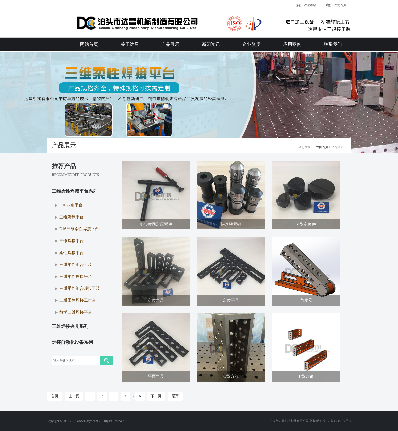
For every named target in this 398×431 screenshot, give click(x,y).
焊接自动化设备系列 (72, 342)
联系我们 (333, 44)
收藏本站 (310, 5)
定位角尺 (156, 300)
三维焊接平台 (71, 241)
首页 (54, 396)
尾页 (175, 396)
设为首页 (340, 5)
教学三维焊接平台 (75, 312)
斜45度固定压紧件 (156, 224)
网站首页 (89, 44)
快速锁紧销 (231, 224)
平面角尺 (156, 376)
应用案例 (292, 44)
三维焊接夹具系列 (70, 326)
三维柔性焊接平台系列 (74, 191)
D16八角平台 (71, 205)
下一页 (156, 396)
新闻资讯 (211, 44)
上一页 (74, 396)
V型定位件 (306, 224)
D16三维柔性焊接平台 (79, 229)
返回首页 (322, 147)
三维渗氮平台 (71, 217)
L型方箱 (306, 376)
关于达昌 (130, 44)
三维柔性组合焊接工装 (79, 288)
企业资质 (251, 44)
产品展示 (170, 44)
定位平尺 (231, 300)
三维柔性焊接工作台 (77, 300)
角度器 (306, 300)
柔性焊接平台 (71, 252)
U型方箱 (231, 376)
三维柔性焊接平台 (75, 276)
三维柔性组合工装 (75, 264)
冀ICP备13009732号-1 (337, 421)
